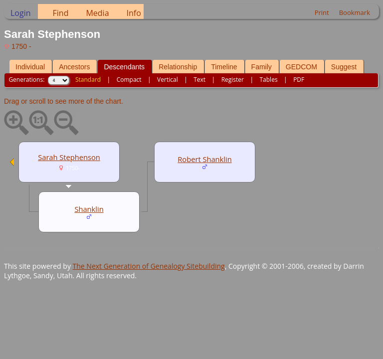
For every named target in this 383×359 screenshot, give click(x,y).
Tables (269, 79)
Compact (129, 79)
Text (199, 79)
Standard (88, 79)
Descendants (124, 67)
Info (134, 12)
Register (232, 79)
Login (20, 12)
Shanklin (88, 209)
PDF (298, 79)
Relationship (178, 67)
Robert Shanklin (204, 159)
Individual (30, 67)
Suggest (344, 67)
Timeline (224, 67)
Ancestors (74, 67)
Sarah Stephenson (69, 157)
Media (97, 12)
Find (61, 12)
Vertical (167, 79)
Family (261, 67)
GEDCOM (301, 67)
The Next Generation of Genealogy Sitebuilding (149, 266)
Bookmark (354, 12)
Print (322, 12)
